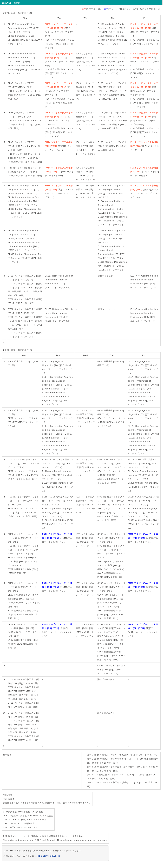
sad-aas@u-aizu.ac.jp (48, 856)
